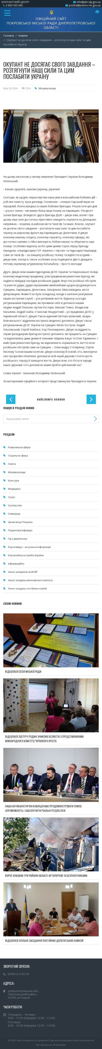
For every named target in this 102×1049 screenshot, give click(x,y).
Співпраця (14, 513)
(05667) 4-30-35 (18, 974)
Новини (23, 35)
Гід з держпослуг (17, 538)
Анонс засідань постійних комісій (27, 588)
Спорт (11, 497)
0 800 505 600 (14, 5)
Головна (8, 35)
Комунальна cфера (19, 447)
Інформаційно (16, 563)
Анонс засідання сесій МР (22, 572)
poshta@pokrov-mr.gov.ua (85, 5)
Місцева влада (47, 88)
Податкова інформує (20, 530)
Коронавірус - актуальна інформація (29, 547)
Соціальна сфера (18, 455)
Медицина (14, 488)
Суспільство (15, 505)
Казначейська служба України (26, 555)
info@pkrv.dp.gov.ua (89, 2)
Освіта (12, 464)
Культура (13, 480)
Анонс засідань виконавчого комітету (30, 580)
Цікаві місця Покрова (20, 522)
